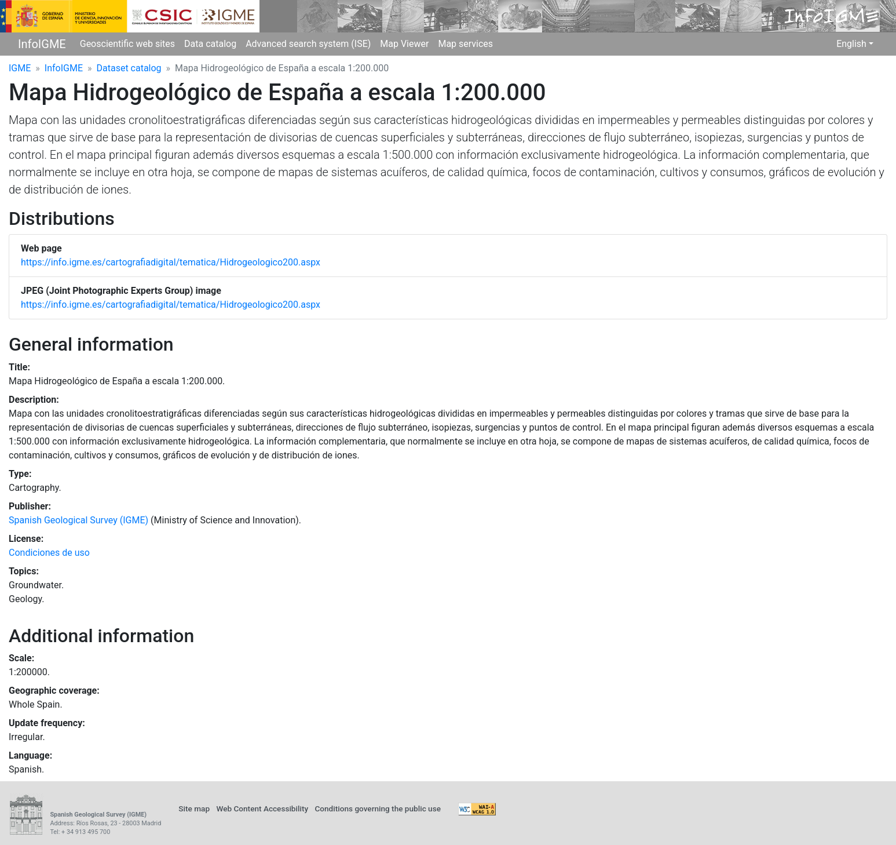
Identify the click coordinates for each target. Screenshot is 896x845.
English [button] (851, 43)
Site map (194, 808)
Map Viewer (404, 43)
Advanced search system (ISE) (308, 43)
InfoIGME (42, 44)
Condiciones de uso (49, 552)
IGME (20, 68)
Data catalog (210, 43)
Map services (465, 43)
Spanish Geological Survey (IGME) (78, 520)
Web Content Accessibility (262, 808)
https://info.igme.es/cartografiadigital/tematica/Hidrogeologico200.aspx (170, 262)
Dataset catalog (129, 68)
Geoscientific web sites (127, 43)
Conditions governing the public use (377, 808)
